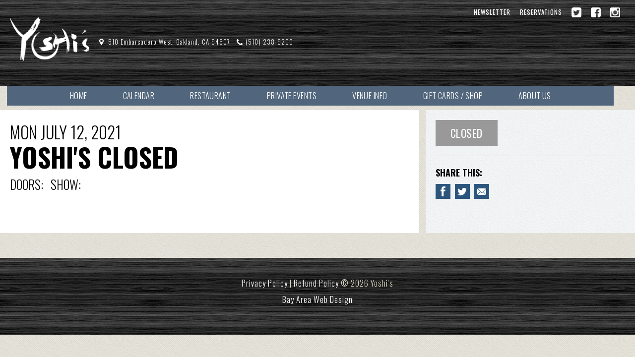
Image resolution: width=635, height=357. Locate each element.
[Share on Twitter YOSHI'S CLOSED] (462, 191)
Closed (466, 133)
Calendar (143, 95)
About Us (547, 95)
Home (80, 95)
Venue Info (379, 95)
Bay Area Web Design (317, 299)
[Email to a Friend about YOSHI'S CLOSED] (481, 191)
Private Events (299, 95)
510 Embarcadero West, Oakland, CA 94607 (169, 42)
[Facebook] (596, 12)
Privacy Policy (265, 284)
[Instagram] (615, 12)
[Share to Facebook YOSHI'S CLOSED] (443, 191)
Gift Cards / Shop (464, 95)
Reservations (541, 12)
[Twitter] (576, 12)
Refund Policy (316, 284)
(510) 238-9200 (270, 42)
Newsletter (492, 12)
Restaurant (216, 95)
